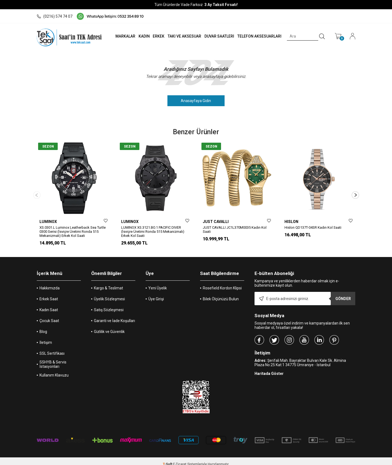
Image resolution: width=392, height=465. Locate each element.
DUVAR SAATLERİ (217, 36)
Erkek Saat (48, 293)
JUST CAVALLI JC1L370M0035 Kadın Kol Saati (235, 229)
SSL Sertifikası (52, 347)
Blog (43, 325)
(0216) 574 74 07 (54, 16)
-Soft (168, 458)
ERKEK (156, 36)
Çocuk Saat (49, 315)
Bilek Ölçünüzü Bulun (221, 293)
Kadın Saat (48, 304)
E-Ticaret (179, 458)
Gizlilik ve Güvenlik (109, 325)
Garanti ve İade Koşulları (114, 315)
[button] (355, 192)
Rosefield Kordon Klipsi (222, 282)
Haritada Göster (269, 367)
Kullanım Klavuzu (54, 369)
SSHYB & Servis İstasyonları (52, 358)
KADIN (140, 36)
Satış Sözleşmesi (109, 304)
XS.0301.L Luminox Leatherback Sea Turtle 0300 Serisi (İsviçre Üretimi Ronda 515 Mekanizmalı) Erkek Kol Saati (72, 231)
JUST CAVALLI (216, 221)
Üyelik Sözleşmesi (109, 293)
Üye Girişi (156, 293)
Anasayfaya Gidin (196, 101)
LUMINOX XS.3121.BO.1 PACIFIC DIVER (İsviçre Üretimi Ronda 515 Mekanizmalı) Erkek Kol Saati (152, 231)
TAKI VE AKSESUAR (182, 36)
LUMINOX (48, 221)
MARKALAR (121, 36)
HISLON (291, 221)
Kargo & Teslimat (108, 282)
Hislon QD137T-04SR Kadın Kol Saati (312, 227)
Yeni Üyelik (157, 282)
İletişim (45, 336)
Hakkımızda (49, 282)
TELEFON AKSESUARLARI (258, 36)
